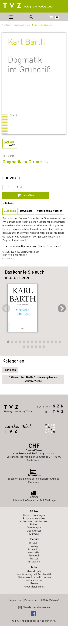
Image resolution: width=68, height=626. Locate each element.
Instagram (34, 561)
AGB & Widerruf (50, 600)
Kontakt (34, 543)
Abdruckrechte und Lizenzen (34, 577)
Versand (50, 453)
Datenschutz (31, 600)
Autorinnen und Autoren (34, 521)
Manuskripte (34, 571)
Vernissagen (34, 527)
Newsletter (34, 552)
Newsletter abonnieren (34, 607)
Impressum (15, 600)
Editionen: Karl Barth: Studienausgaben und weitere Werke (33, 379)
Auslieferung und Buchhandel (34, 574)
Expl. (19, 187)
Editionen (10, 370)
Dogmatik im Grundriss (42, 25)
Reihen (34, 524)
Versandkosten (34, 580)
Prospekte (34, 549)
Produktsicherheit (34, 586)
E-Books (34, 534)
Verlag (34, 546)
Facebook (34, 555)
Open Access (34, 531)
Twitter (34, 558)
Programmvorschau (34, 518)
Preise (34, 583)
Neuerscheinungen (34, 515)
